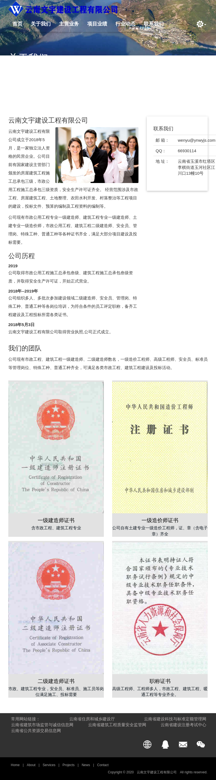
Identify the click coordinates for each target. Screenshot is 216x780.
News (86, 765)
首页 (17, 23)
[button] (200, 24)
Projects (68, 765)
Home (15, 765)
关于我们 (41, 23)
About (31, 765)
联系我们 (154, 23)
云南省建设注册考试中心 (183, 724)
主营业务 (69, 23)
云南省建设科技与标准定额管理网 (175, 719)
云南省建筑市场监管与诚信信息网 (42, 724)
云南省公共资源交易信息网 (36, 730)
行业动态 (125, 23)
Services (49, 765)
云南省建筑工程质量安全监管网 (117, 724)
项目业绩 (97, 23)
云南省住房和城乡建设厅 (92, 719)
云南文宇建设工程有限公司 (157, 772)
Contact (103, 765)
